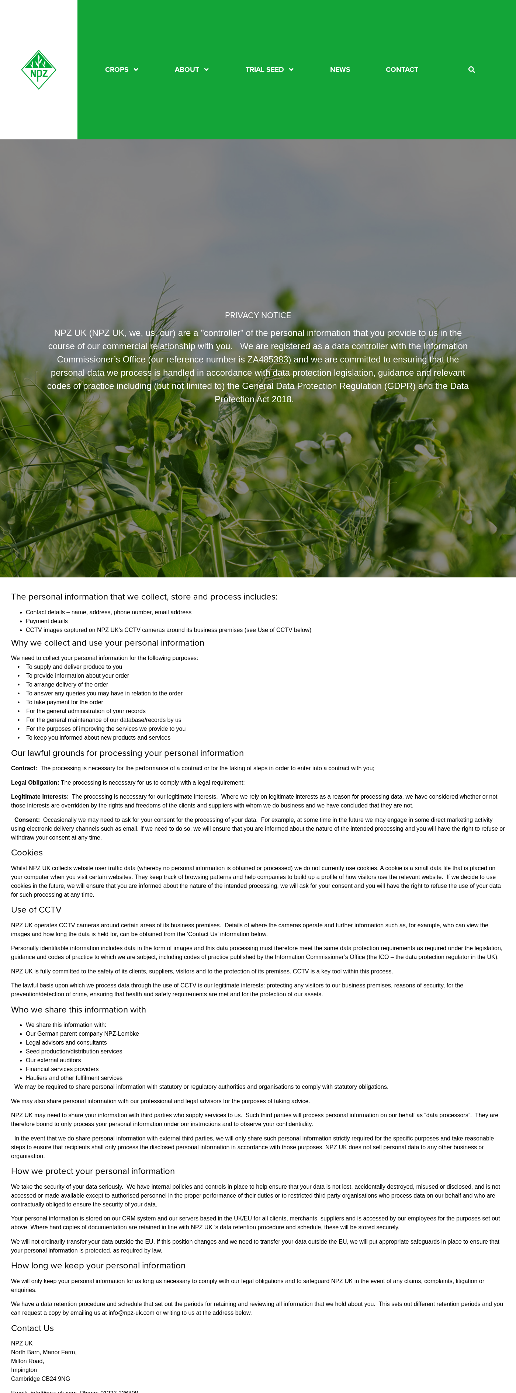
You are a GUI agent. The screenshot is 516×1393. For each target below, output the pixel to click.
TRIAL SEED (270, 69)
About (192, 69)
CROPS (122, 69)
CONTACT (402, 69)
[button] (472, 69)
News (340, 69)
